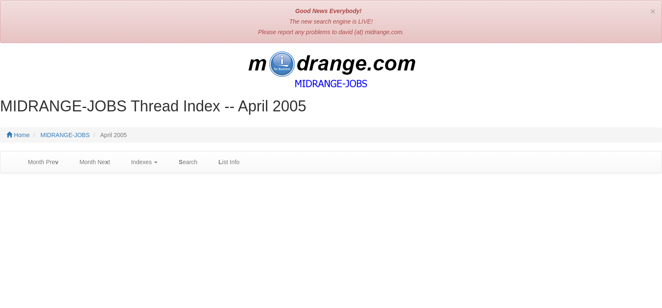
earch (183, 162)
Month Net (90, 162)
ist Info (225, 162)
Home (18, 135)
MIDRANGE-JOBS (65, 135)
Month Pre (38, 162)
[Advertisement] (331, 240)
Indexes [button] (140, 162)
